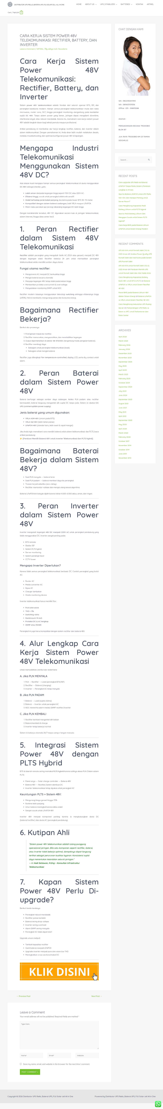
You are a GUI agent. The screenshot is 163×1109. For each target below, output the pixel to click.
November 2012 (125, 464)
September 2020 (126, 426)
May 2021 (122, 418)
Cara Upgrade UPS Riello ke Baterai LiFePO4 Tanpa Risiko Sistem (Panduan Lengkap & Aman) (135, 188)
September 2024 (126, 393)
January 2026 (124, 355)
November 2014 (125, 451)
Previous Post (24, 998)
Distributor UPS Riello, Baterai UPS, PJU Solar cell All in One (57, 5)
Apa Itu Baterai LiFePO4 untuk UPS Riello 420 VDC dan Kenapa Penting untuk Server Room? (134, 200)
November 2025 (125, 364)
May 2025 (123, 372)
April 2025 (123, 376)
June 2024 (123, 401)
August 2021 (124, 409)
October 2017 (124, 447)
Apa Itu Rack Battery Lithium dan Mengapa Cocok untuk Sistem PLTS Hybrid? (134, 220)
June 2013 (123, 460)
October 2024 (124, 389)
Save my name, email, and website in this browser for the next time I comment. (56, 1070)
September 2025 (126, 368)
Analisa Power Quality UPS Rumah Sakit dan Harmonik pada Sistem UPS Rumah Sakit (134, 260)
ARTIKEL (41, 51)
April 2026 (123, 343)
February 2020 (125, 443)
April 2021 (123, 422)
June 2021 (123, 414)
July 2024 (122, 397)
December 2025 (125, 359)
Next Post (96, 998)
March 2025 (123, 380)
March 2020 (124, 439)
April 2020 (123, 435)
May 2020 (123, 430)
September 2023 (126, 405)
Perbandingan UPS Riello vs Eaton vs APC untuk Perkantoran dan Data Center (134, 318)
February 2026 (125, 351)
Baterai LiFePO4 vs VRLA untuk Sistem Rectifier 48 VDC (135, 287)
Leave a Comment (28, 51)
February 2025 (125, 384)
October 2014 (124, 456)
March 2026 (124, 347)
